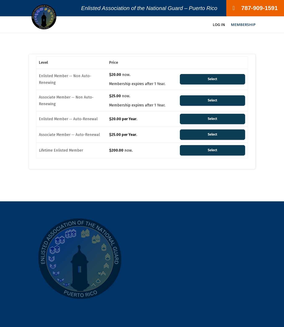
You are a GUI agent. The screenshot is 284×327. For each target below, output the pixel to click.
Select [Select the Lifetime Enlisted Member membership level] (212, 150)
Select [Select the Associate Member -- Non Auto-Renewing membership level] (212, 100)
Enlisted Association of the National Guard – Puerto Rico (149, 9)
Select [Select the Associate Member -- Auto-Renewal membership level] (212, 135)
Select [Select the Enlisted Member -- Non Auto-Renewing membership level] (212, 79)
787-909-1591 (255, 8)
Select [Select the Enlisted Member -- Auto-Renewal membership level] (212, 119)
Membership (243, 25)
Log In (219, 25)
